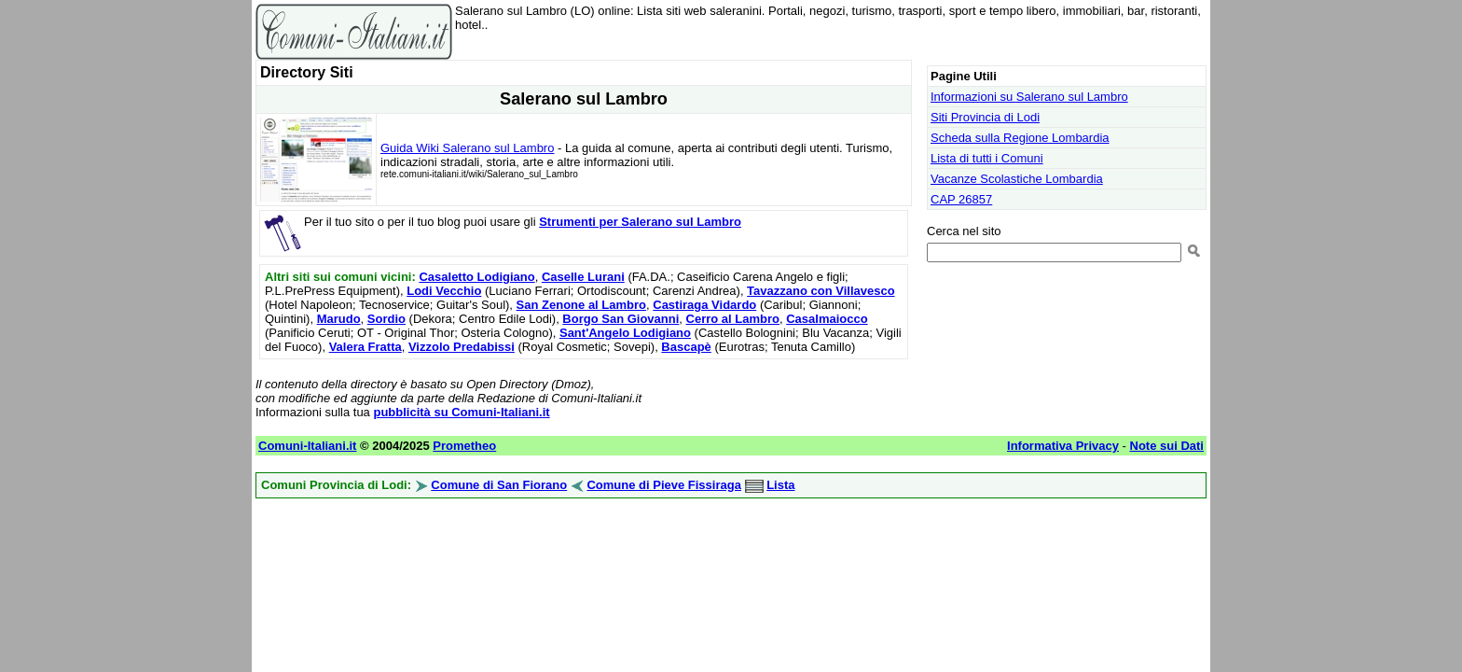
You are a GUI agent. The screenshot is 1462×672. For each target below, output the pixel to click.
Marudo (339, 319)
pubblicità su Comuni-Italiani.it (461, 412)
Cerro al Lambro (732, 319)
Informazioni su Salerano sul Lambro (1029, 97)
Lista (780, 485)
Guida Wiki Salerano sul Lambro (467, 148)
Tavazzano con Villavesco (820, 291)
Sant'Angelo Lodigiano (625, 333)
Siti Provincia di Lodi (985, 117)
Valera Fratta (365, 347)
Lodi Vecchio (444, 291)
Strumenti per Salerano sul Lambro (640, 222)
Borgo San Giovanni (620, 319)
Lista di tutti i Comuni (987, 158)
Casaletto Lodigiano (476, 277)
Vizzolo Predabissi (461, 347)
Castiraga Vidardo (704, 305)
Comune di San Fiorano (499, 485)
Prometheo (464, 446)
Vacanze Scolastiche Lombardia (1017, 179)
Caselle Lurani (583, 277)
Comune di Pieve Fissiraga (663, 485)
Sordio (386, 319)
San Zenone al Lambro (581, 305)
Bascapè (685, 347)
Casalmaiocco (826, 319)
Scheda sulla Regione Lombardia (1020, 138)
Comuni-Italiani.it (307, 446)
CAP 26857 (961, 199)
